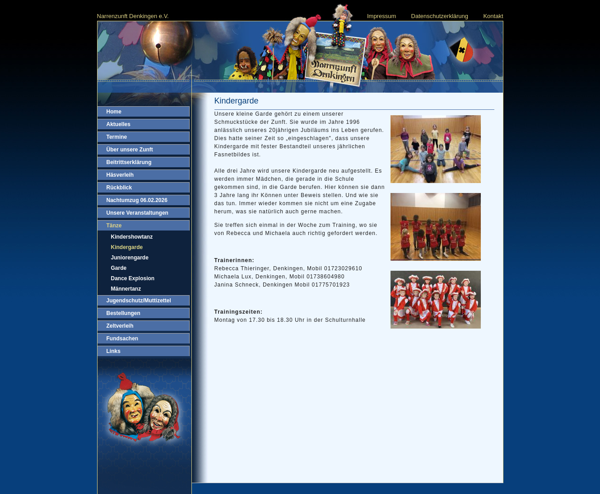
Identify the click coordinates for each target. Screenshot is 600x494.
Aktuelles (118, 124)
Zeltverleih (120, 326)
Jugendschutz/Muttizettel (139, 300)
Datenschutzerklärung (439, 16)
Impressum (381, 16)
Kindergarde (127, 247)
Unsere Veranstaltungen (137, 213)
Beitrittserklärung (129, 162)
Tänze (114, 225)
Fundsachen (123, 338)
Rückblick (119, 187)
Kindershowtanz (132, 237)
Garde (119, 268)
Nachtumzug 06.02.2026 (137, 200)
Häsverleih (120, 175)
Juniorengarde (130, 257)
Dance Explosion (133, 278)
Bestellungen (123, 313)
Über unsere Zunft (130, 149)
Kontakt (493, 16)
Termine (117, 137)
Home (114, 111)
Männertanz (126, 289)
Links (114, 351)
